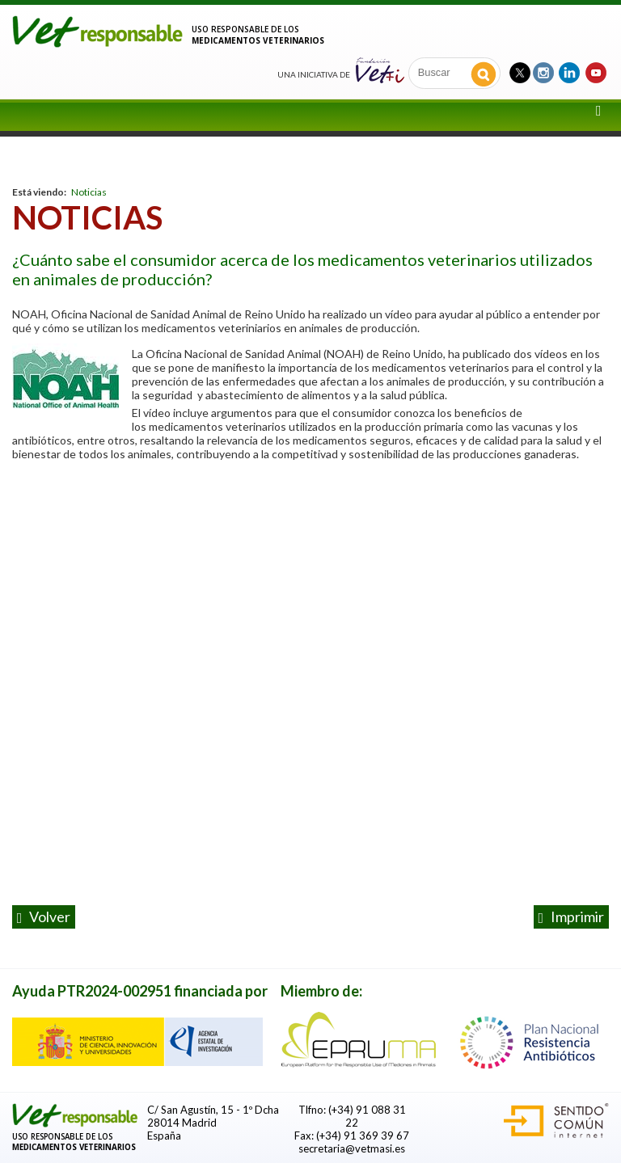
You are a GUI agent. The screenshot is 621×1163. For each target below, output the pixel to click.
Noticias (89, 192)
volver (44, 917)
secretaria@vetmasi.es (351, 1148)
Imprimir (572, 917)
